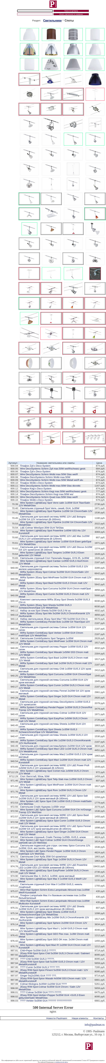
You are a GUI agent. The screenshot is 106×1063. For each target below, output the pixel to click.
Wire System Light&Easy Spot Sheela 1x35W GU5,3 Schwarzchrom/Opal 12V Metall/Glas (47, 913)
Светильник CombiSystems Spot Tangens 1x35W (46, 638)
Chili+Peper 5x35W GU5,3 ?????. (38, 950)
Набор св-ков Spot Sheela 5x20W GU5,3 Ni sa (45, 610)
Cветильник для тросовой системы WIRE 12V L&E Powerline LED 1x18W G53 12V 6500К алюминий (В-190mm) (53, 866)
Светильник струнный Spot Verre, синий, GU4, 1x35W (49, 508)
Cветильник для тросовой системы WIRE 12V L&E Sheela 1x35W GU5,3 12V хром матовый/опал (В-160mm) (51, 907)
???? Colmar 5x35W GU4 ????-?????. (41, 992)
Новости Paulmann (56, 1018)
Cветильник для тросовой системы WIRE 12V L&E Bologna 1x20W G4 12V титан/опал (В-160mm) (52, 518)
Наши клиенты (80, 1018)
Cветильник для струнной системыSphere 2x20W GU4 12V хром (56, 746)
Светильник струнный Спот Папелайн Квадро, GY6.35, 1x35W (54, 558)
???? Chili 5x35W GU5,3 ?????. (37, 959)
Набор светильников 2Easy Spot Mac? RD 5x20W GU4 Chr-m (54, 619)
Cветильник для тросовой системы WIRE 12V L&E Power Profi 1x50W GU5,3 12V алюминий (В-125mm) (54, 766)
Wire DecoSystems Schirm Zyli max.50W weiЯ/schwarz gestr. (53, 468)
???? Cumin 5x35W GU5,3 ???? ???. (40, 967)
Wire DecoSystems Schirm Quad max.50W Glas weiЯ (49, 497)
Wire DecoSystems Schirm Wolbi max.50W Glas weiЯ (49, 474)
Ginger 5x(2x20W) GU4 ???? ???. (38, 975)
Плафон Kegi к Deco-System (36, 488)
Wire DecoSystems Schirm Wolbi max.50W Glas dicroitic (50, 485)
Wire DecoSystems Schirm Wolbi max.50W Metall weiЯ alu (51, 480)
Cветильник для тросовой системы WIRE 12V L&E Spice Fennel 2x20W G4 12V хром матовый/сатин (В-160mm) (55, 827)
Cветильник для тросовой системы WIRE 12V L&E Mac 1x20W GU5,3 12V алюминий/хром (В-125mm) (54, 537)
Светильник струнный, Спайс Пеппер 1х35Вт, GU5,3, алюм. (53, 837)
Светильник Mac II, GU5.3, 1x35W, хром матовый (47, 876)
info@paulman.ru (95, 1024)
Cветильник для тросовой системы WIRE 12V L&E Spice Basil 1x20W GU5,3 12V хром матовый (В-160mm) (54, 816)
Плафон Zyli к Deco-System (35, 465)
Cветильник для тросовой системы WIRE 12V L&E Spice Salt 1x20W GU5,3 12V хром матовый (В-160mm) (53, 797)
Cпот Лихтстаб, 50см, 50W (34, 776)
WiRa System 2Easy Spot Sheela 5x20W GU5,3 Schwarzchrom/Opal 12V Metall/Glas (45, 606)
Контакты (98, 1018)
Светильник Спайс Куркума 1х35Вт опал (42, 806)
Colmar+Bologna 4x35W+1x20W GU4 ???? (43, 984)
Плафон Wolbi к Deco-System (36, 483)
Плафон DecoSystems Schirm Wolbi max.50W (45, 477)
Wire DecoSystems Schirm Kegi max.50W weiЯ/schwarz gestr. (53, 491)
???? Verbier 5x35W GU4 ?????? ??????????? (46, 1000)
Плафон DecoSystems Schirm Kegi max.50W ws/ (46, 494)
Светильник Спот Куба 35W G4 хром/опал (43, 856)
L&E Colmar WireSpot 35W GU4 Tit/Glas (42, 527)
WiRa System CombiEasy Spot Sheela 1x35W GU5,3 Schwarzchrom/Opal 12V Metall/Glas (48, 730)
